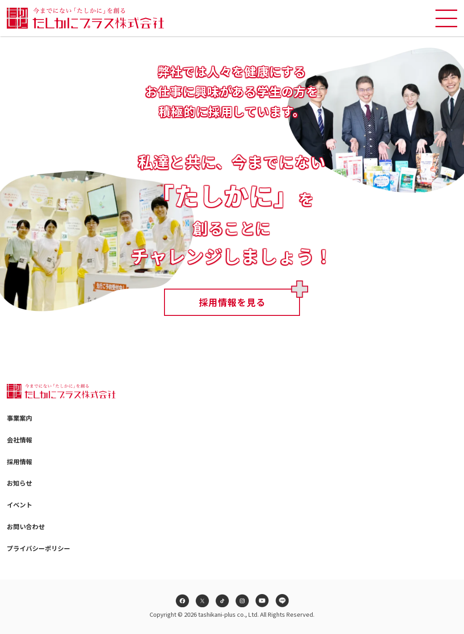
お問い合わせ (26, 526)
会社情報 (19, 439)
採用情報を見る (232, 302)
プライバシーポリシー (38, 548)
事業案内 (19, 418)
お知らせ (19, 482)
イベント (19, 504)
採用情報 (19, 461)
